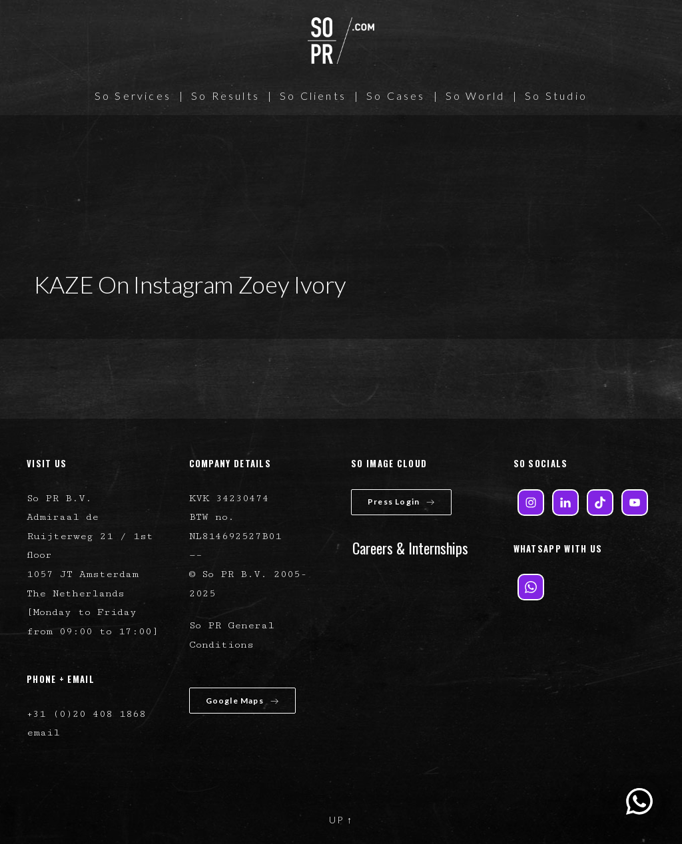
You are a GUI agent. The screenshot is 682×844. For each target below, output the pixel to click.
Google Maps (242, 701)
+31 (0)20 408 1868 (86, 714)
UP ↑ (341, 819)
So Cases (396, 95)
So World (476, 95)
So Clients (313, 95)
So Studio (556, 95)
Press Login (401, 502)
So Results (225, 95)
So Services (133, 95)
